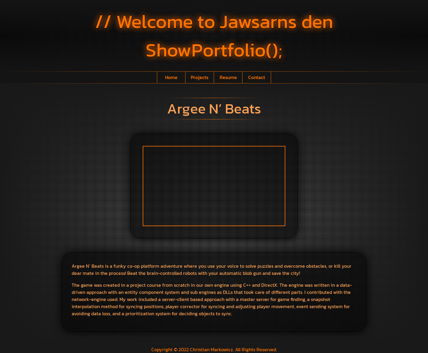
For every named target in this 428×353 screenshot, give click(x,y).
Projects (199, 77)
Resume (228, 77)
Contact (256, 77)
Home (171, 77)
